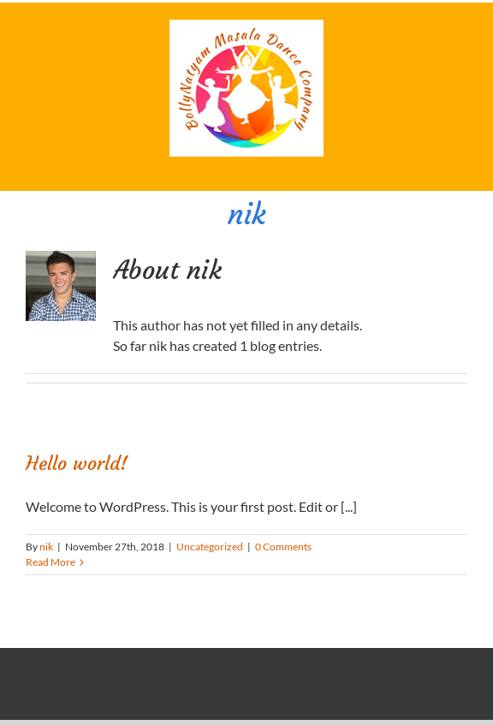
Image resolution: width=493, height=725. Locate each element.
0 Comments (283, 546)
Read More (50, 562)
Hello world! (77, 463)
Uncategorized (209, 546)
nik (46, 546)
